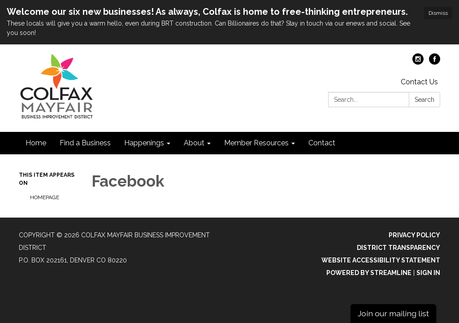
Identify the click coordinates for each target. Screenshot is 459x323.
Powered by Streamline (368, 272)
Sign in (428, 272)
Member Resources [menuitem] (256, 143)
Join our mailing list (393, 313)
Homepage (44, 197)
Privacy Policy (414, 235)
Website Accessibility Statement (380, 260)
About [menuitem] (194, 143)
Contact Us (419, 82)
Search (424, 99)
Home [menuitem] (36, 143)
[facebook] (434, 62)
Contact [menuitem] (321, 143)
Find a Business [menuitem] (85, 143)
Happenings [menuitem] (144, 143)
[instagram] (418, 62)
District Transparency (398, 247)
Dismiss (438, 13)
